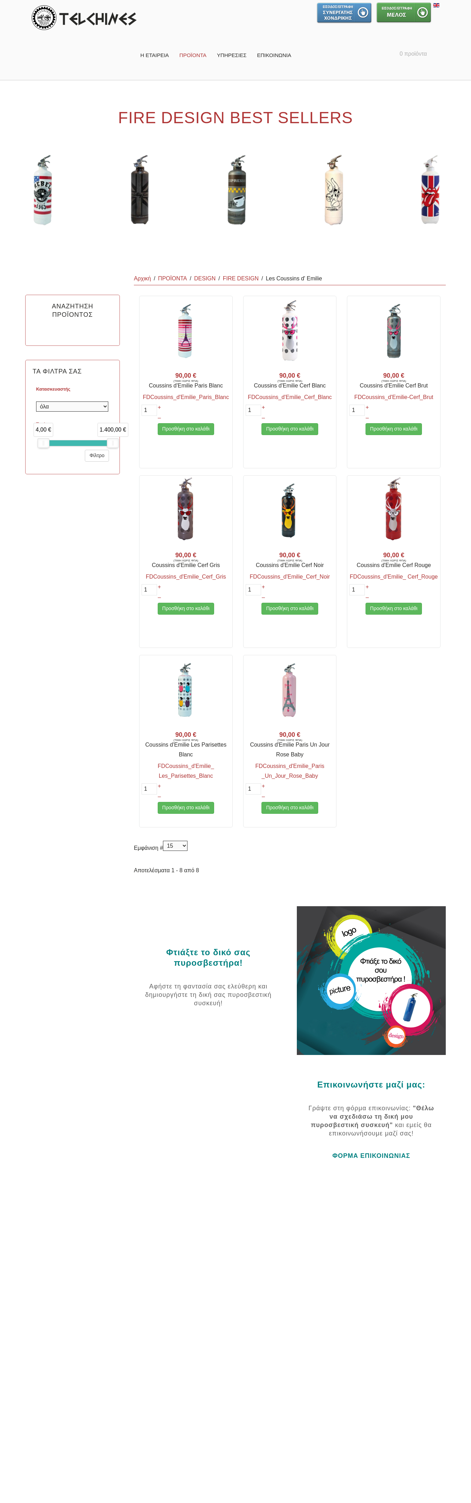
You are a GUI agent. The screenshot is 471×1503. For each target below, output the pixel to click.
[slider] (43, 443)
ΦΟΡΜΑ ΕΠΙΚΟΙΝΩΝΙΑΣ (371, 1155)
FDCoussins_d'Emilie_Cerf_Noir (290, 577)
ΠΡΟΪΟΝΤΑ (192, 55)
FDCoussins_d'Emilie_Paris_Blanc (186, 397)
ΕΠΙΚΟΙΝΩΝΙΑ (274, 55)
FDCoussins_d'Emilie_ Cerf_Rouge (394, 577)
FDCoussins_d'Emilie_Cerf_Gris (186, 577)
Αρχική (142, 278)
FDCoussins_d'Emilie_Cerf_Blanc (290, 397)
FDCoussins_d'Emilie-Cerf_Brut (393, 397)
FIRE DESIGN (241, 278)
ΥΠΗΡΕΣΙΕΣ (231, 55)
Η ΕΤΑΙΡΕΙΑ (154, 55)
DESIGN (205, 278)
